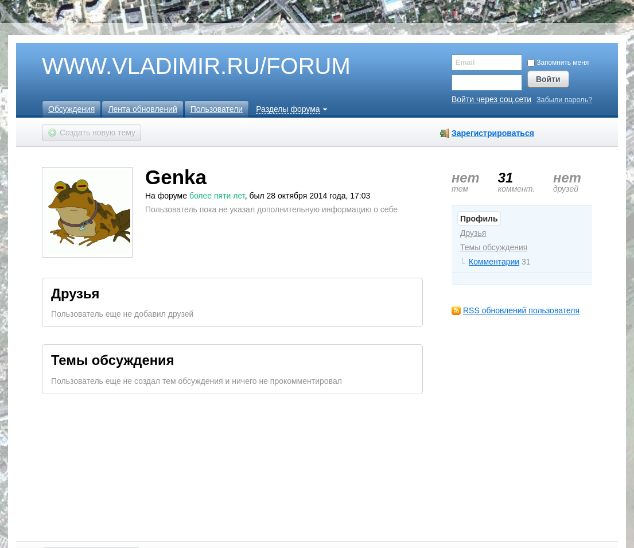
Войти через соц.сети (491, 99)
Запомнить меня (558, 63)
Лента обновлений (142, 109)
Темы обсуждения (493, 247)
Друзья (473, 233)
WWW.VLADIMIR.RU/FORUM (177, 67)
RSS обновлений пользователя (521, 310)
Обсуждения (71, 109)
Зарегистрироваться (493, 133)
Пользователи (216, 109)
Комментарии (494, 261)
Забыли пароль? (564, 100)
